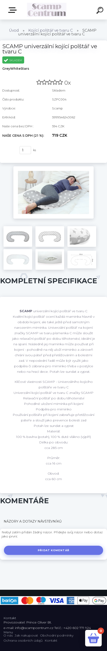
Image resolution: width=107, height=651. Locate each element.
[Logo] (46, 10)
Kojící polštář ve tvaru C (50, 30)
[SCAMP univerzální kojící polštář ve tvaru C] (53, 168)
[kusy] (25, 150)
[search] (100, 11)
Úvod (14, 30)
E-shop (13, 10)
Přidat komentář (53, 550)
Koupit (8, 150)
